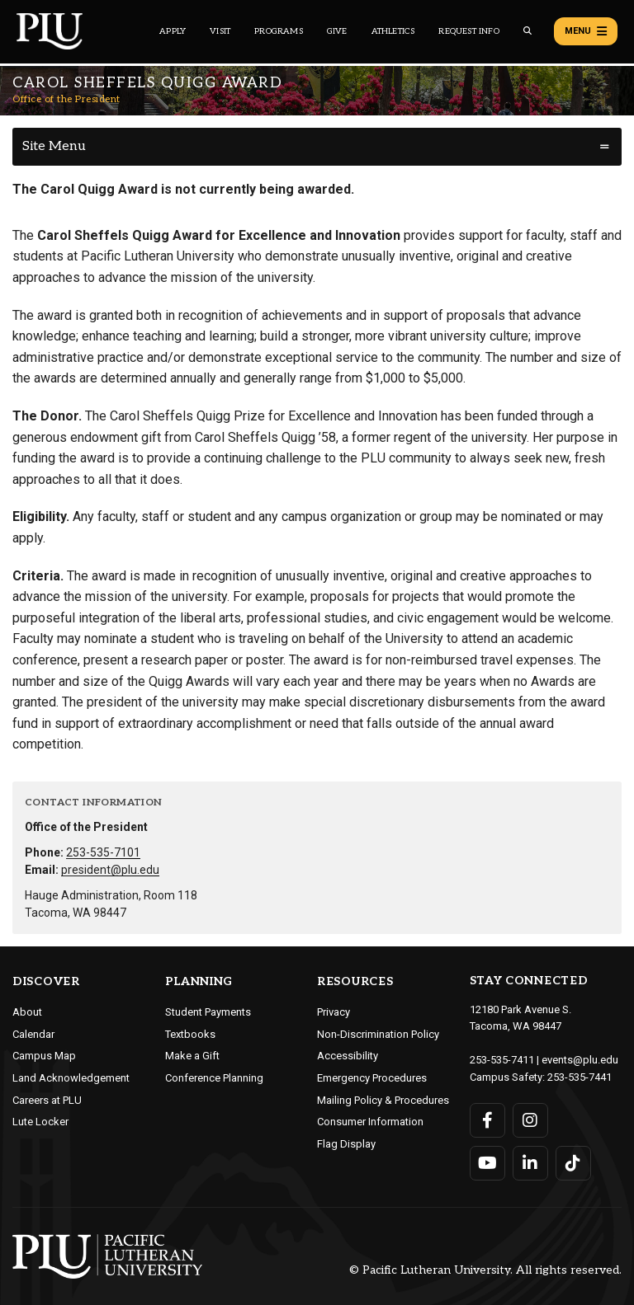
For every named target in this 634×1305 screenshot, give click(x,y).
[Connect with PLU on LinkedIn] (530, 1163)
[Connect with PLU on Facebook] (487, 1120)
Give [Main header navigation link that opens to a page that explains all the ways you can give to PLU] (337, 31)
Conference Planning (214, 1078)
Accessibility (347, 1055)
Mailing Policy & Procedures (383, 1100)
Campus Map (44, 1055)
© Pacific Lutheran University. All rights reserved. (485, 1270)
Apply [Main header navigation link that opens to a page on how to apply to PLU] (172, 31)
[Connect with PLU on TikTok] (573, 1163)
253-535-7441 (579, 1077)
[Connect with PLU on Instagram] (530, 1120)
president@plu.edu (110, 869)
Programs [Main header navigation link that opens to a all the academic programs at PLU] (278, 31)
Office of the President (66, 99)
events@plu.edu (580, 1060)
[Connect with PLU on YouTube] (487, 1163)
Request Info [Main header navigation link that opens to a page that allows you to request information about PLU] (468, 31)
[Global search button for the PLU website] (527, 30)
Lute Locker (40, 1121)
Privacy (333, 1012)
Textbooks (190, 1034)
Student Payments (208, 1012)
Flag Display (346, 1144)
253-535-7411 (502, 1060)
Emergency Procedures (372, 1078)
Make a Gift (192, 1055)
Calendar (33, 1034)
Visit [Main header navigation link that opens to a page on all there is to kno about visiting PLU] (220, 31)
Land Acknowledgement (71, 1078)
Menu (586, 31)
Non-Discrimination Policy (378, 1034)
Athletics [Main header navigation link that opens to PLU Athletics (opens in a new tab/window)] (393, 31)
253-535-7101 (103, 852)
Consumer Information (370, 1121)
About (27, 1012)
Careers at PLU (47, 1100)
